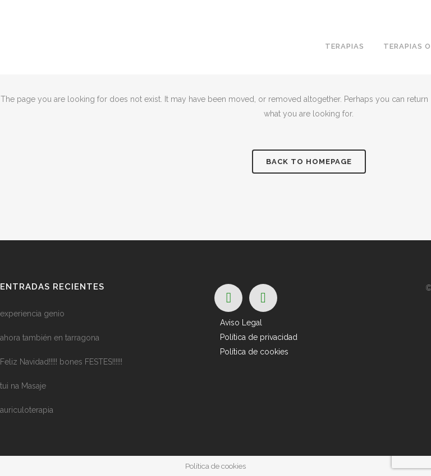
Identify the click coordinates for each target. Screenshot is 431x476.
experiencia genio (32, 313)
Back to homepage (309, 161)
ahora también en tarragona (49, 337)
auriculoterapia (26, 409)
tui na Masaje (23, 385)
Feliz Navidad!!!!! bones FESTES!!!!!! (61, 361)
